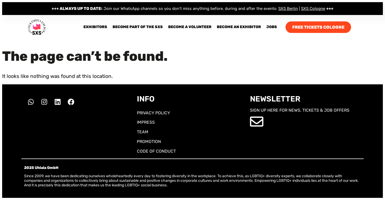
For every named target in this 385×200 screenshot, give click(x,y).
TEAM (142, 131)
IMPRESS (146, 122)
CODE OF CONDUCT (156, 151)
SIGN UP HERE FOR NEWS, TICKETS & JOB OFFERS (299, 110)
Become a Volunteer (189, 27)
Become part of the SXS (138, 27)
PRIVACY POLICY (153, 112)
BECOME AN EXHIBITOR (239, 27)
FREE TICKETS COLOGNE (318, 27)
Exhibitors (95, 27)
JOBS (271, 27)
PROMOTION (149, 141)
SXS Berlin (288, 8)
